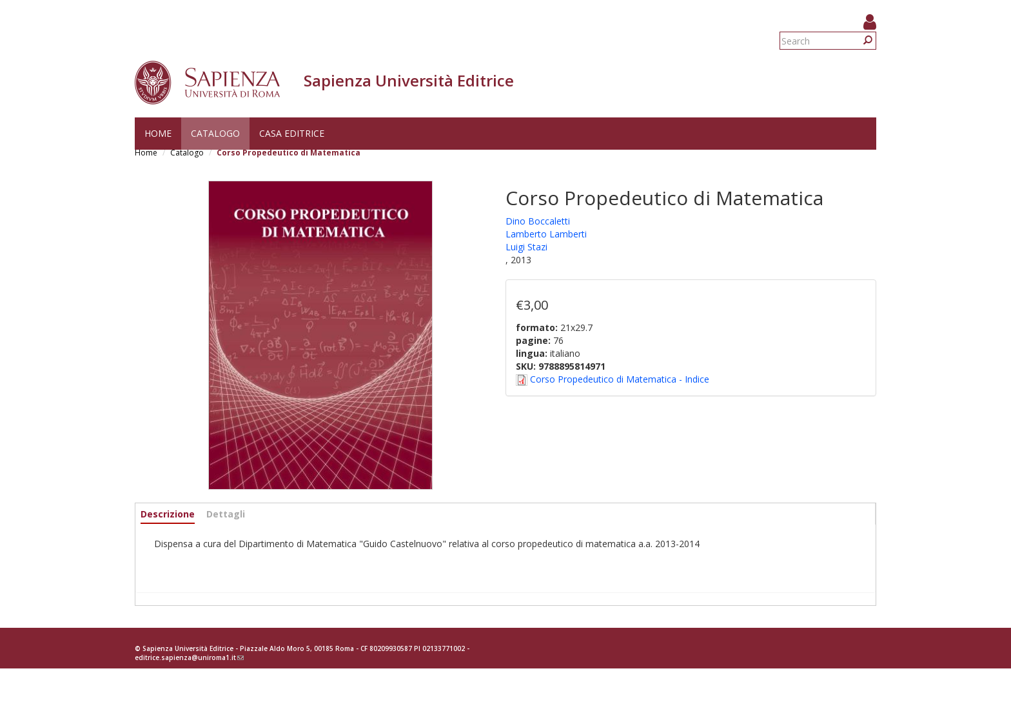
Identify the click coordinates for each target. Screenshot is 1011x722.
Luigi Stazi (526, 247)
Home (158, 133)
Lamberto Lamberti (546, 234)
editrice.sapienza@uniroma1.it (189, 657)
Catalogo (215, 133)
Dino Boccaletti (537, 221)
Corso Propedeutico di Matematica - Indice (619, 379)
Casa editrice (291, 133)
